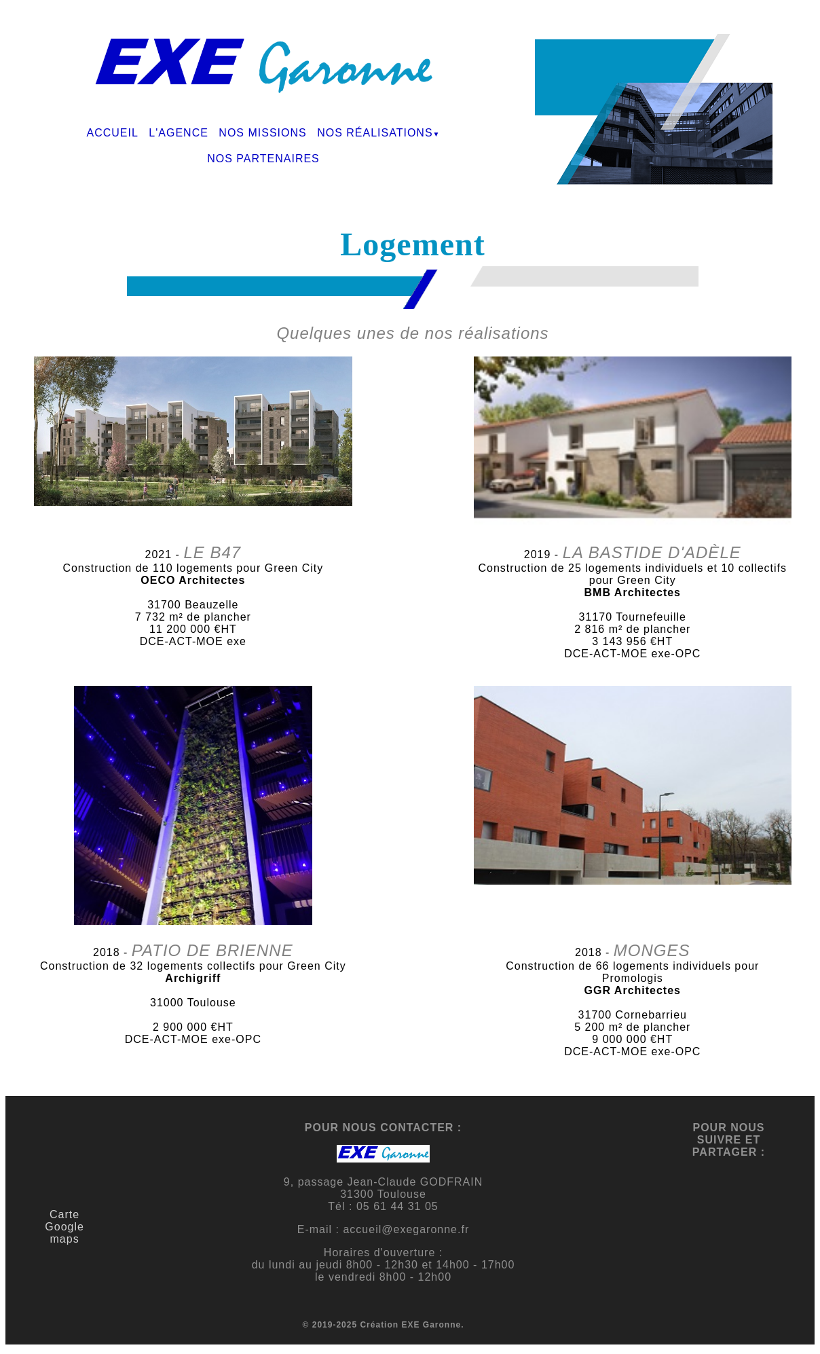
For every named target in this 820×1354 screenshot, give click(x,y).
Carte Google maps (64, 1227)
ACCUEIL (112, 133)
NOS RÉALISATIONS (374, 133)
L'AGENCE (178, 133)
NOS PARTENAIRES (263, 158)
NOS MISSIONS (262, 133)
